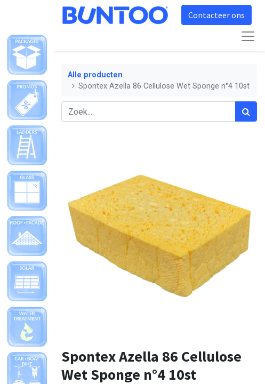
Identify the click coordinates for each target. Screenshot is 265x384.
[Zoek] (246, 111)
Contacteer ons (216, 15)
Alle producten (95, 74)
